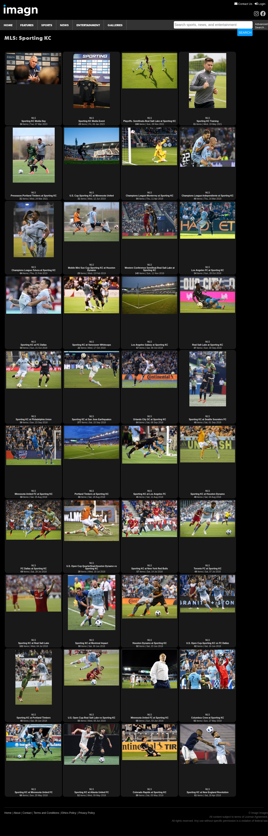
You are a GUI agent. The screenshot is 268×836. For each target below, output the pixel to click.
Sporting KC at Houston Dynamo (207, 494)
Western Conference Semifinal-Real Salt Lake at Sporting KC (149, 269)
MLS (33, 118)
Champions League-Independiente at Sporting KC (208, 195)
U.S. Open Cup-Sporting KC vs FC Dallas (207, 643)
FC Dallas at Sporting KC (34, 568)
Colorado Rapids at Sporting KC (150, 792)
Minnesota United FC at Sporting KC (34, 494)
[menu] (250, 4)
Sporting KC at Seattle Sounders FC (207, 419)
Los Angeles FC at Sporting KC (207, 270)
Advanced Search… (261, 25)
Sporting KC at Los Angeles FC (149, 494)
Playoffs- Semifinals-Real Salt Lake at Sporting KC (149, 121)
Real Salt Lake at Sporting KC (207, 345)
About (16, 812)
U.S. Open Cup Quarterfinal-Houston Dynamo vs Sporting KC (91, 567)
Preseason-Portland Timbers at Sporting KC (34, 195)
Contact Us (243, 4)
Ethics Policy (68, 812)
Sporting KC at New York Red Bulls (149, 568)
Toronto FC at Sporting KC (207, 568)
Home (7, 812)
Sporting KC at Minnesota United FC (34, 792)
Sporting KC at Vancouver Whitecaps (91, 345)
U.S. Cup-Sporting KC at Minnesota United (91, 195)
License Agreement (256, 816)
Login (260, 4)
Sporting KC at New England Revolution (207, 792)
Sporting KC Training (208, 121)
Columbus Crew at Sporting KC (207, 718)
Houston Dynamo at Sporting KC (149, 643)
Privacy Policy (86, 812)
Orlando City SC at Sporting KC (149, 419)
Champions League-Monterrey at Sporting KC (150, 195)
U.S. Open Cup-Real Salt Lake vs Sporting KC (91, 718)
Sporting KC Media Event (91, 121)
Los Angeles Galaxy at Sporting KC (149, 345)
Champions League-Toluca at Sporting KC (34, 270)
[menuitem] (243, 4)
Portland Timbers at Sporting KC (92, 494)
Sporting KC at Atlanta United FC (91, 792)
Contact (26, 812)
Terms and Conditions (46, 812)
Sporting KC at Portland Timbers (34, 718)
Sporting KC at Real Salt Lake (33, 643)
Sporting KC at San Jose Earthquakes (91, 419)
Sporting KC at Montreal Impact (91, 643)
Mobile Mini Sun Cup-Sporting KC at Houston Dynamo (91, 269)
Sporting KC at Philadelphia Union (34, 419)
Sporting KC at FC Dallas (34, 345)
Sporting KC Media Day (34, 121)
